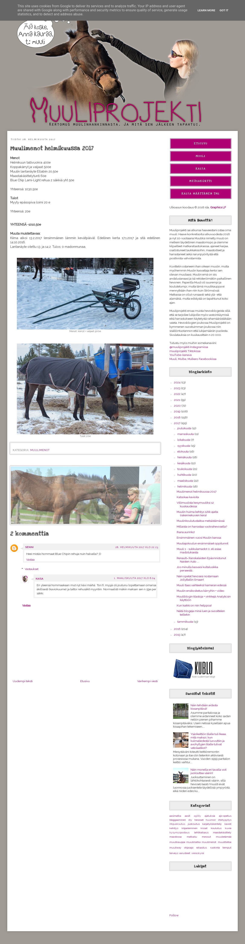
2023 (177, 388)
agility (197, 815)
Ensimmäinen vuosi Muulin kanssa (199, 537)
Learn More (206, 10)
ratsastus (201, 847)
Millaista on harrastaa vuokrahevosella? (202, 526)
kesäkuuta (184, 463)
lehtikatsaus (201, 832)
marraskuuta (185, 434)
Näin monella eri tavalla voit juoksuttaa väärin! (208, 771)
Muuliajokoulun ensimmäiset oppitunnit (202, 543)
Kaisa (39, 578)
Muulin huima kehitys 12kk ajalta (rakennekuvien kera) (197, 513)
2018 (177, 417)
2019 (177, 411)
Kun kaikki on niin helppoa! (194, 605)
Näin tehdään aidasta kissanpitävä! (204, 706)
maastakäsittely (222, 832)
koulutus (216, 828)
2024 (177, 382)
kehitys (173, 828)
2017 (177, 423)
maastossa (175, 836)
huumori (211, 819)
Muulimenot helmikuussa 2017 (196, 491)
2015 (177, 634)
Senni (29, 547)
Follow (174, 915)
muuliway (175, 847)
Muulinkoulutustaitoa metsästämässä (201, 520)
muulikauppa (177, 842)
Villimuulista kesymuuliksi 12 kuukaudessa (195, 504)
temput (227, 847)
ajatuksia (210, 815)
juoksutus (194, 823)
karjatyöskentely (212, 823)
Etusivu (85, 681)
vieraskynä (197, 853)
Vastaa (30, 559)
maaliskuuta (185, 480)
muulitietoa (224, 842)
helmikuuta (185, 486)
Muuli (201, 156)
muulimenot (40, 450)
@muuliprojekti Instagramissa (188, 347)
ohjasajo (188, 847)
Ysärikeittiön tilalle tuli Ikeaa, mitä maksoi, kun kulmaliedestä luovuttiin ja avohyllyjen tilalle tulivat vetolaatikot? (208, 741)
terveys (173, 853)
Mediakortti (200, 181)
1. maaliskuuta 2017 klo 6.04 (134, 578)
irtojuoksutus (177, 823)
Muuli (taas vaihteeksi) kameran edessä (201, 585)
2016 (177, 629)
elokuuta (183, 451)
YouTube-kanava (180, 355)
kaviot (228, 823)
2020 (177, 405)
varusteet (184, 853)
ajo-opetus (225, 815)
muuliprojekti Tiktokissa (184, 351)
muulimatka (193, 842)
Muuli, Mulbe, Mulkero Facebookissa (192, 359)
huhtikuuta (184, 474)
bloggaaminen (177, 819)
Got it (224, 10)
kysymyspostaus (179, 832)
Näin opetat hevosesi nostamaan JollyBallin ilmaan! (198, 577)
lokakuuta (184, 439)
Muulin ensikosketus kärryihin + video (200, 590)
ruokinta (215, 847)
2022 (177, 394)
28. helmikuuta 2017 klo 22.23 (136, 547)
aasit (187, 815)
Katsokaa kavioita (188, 497)
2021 (177, 400)
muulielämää (223, 836)
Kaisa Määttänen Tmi (201, 194)
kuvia (228, 828)
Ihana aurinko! (186, 532)
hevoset (199, 819)
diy (190, 819)
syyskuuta (184, 445)
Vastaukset (31, 569)
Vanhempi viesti (147, 681)
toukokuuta (185, 469)
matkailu (192, 836)
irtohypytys (224, 819)
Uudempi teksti (23, 681)
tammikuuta (185, 621)
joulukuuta (184, 428)
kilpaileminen (189, 828)
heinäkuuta (184, 457)
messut (206, 836)
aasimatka (175, 815)
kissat (204, 828)
